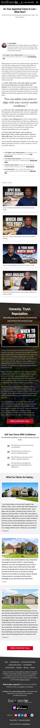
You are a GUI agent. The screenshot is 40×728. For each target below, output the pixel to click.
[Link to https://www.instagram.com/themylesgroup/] (25, 715)
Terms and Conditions (24, 720)
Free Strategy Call (20, 421)
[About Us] (26, 667)
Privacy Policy (13, 720)
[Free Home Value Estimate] (28, 662)
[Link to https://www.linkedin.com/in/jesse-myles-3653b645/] (22, 715)
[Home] (10, 2)
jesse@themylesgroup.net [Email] (20, 695)
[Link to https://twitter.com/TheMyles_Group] (28, 715)
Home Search (30, 166)
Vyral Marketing (26, 724)
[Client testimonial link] (20, 492)
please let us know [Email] (24, 679)
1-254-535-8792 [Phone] (27, 2)
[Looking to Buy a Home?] (14, 665)
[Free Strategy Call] (14, 662)
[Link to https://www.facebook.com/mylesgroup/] (19, 715)
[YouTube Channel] (10, 667)
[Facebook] (19, 667)
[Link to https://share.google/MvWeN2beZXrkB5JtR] (32, 715)
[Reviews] (32, 667)
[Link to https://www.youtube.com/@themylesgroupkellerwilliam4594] (15, 715)
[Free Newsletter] (27, 665)
